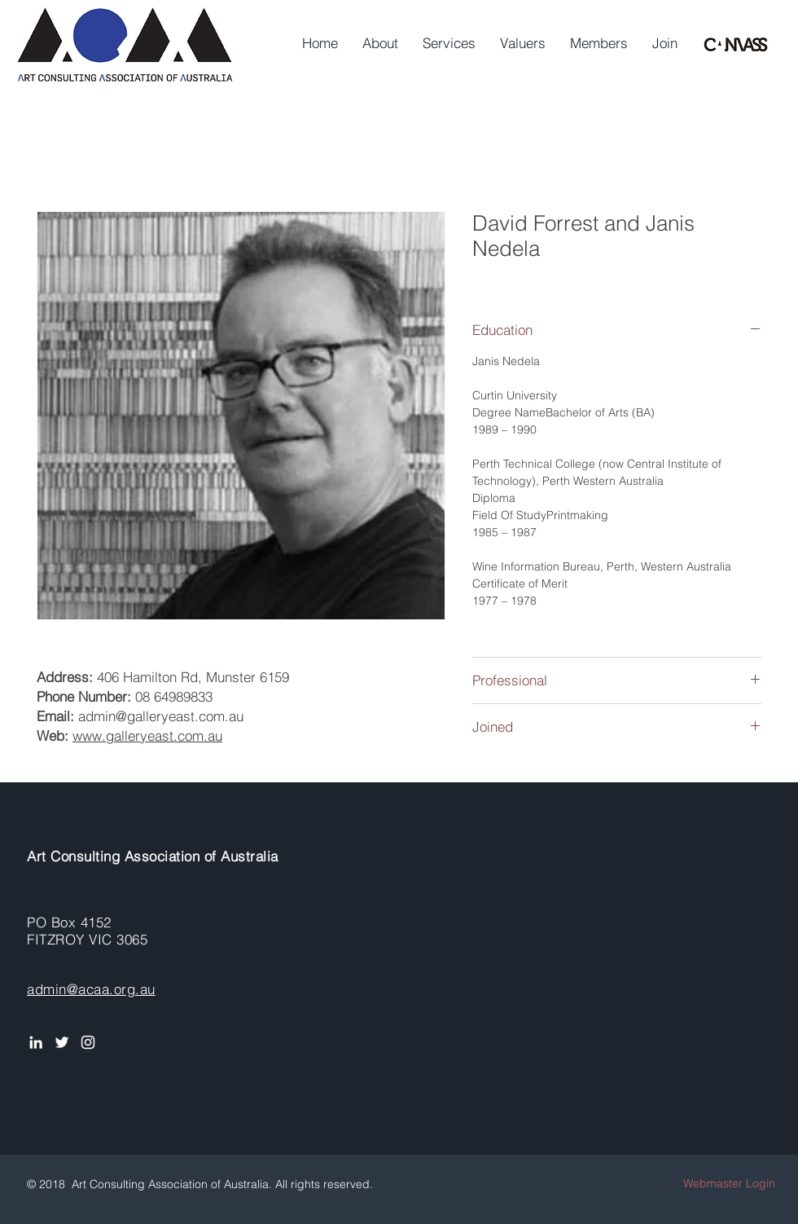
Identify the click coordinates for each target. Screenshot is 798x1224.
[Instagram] (88, 1042)
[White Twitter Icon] (62, 1042)
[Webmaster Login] (729, 1183)
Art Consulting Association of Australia (152, 856)
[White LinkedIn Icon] (36, 1042)
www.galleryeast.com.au (147, 735)
